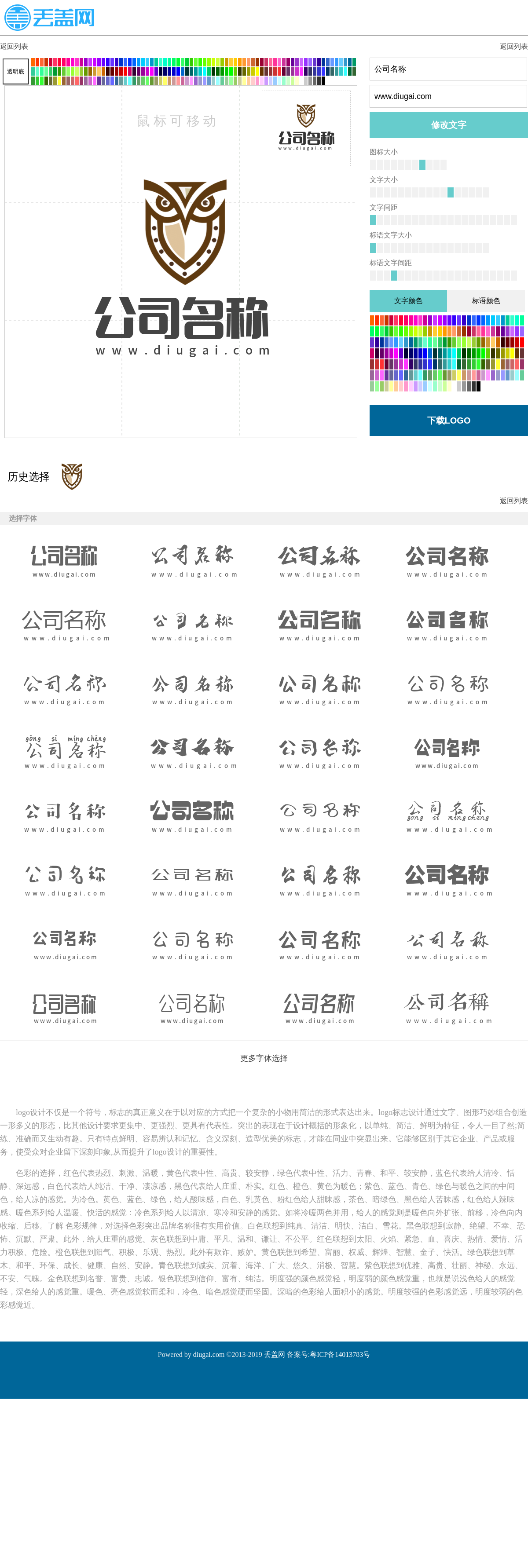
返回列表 (14, 46)
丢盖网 (274, 1354)
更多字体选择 (264, 1058)
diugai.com (209, 1354)
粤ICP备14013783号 (340, 1354)
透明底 (15, 71)
